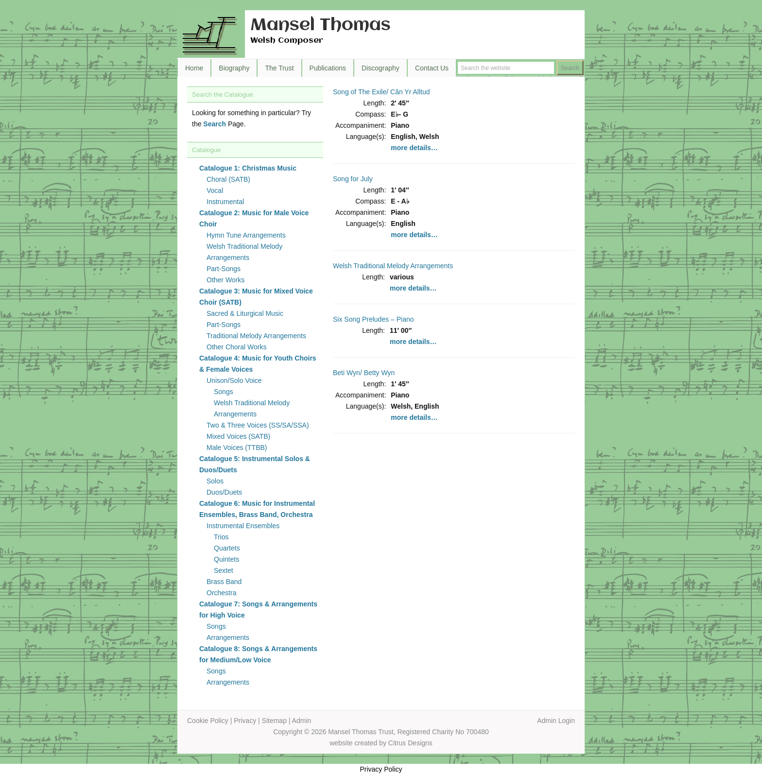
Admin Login (556, 720)
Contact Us (432, 68)
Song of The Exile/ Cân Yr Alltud (381, 92)
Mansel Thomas (320, 25)
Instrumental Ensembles (243, 526)
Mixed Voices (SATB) (238, 436)
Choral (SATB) (228, 179)
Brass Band (224, 582)
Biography (234, 68)
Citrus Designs (410, 743)
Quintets (226, 559)
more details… (414, 148)
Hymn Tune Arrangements (246, 235)
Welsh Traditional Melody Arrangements (393, 266)
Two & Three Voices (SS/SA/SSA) (258, 425)
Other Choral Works (236, 347)
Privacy (245, 720)
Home (194, 68)
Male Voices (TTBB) (237, 447)
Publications (328, 68)
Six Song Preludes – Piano (373, 319)
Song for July (353, 179)
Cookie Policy (207, 720)
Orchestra (221, 593)
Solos (215, 481)
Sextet (223, 570)
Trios (221, 537)
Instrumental (225, 202)
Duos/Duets (224, 492)
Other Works (225, 280)
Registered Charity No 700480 (442, 732)
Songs (223, 392)
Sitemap (274, 720)
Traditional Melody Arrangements (256, 336)
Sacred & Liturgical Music (245, 313)
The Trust (279, 68)
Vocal (215, 190)
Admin (302, 720)
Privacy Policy (381, 769)
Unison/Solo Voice (234, 380)
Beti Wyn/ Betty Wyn (364, 373)
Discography (380, 68)
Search (214, 124)
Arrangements (228, 637)
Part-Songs (224, 269)
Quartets (227, 548)
